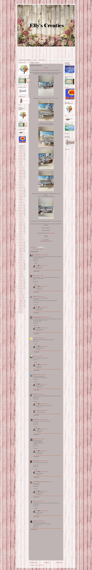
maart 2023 (20, 204)
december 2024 (21, 171)
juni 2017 (20, 309)
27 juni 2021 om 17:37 (44, 265)
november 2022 (21, 210)
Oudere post (59, 562)
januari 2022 (21, 225)
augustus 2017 (21, 306)
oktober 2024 (21, 174)
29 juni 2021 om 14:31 (44, 510)
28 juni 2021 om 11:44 (44, 364)
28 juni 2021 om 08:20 (41, 374)
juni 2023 (20, 199)
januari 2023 (21, 207)
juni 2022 (20, 217)
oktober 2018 (21, 285)
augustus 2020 (21, 251)
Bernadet (35, 374)
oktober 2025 (21, 156)
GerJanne (35, 337)
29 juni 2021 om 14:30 (44, 471)
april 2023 (20, 202)
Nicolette (34, 394)
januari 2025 (21, 170)
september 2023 (21, 194)
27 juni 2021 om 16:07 (47, 317)
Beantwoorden (35, 260)
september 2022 (21, 213)
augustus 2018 (21, 288)
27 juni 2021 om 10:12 (45, 254)
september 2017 (21, 305)
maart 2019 (20, 277)
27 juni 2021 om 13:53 (40, 296)
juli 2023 (20, 197)
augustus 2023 (21, 196)
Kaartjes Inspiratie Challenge (38, 249)
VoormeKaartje (36, 419)
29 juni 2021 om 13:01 (40, 501)
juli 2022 (20, 216)
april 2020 (20, 257)
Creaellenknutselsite (37, 254)
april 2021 (20, 239)
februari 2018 (21, 297)
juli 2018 (20, 289)
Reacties (35, 263)
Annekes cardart (41, 59)
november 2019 (21, 265)
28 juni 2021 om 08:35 (41, 394)
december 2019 (21, 263)
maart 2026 (20, 148)
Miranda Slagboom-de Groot (38, 481)
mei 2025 (20, 164)
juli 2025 (20, 161)
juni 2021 (20, 236)
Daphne (34, 296)
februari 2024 (21, 187)
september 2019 (21, 268)
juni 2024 (20, 181)
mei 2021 (20, 237)
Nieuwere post (33, 562)
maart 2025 (20, 167)
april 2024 (20, 184)
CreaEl (46, 237)
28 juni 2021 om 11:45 (44, 403)
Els (33, 356)
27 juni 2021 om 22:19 (41, 337)
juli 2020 (20, 253)
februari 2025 (21, 168)
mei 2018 (20, 292)
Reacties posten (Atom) (39, 565)
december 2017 (21, 300)
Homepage (46, 562)
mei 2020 (20, 256)
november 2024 (21, 173)
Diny (34, 275)
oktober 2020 (21, 248)
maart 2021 (20, 240)
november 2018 (21, 283)
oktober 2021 (21, 230)
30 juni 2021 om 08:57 (44, 410)
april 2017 (20, 312)
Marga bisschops (36, 460)
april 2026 (20, 147)
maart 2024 (20, 185)
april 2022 (20, 220)
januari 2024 (21, 188)
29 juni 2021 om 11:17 (48, 481)
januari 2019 (21, 280)
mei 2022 (20, 219)
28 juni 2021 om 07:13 (39, 356)
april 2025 (20, 165)
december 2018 (21, 282)
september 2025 (21, 158)
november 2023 (21, 191)
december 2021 (21, 227)
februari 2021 (21, 242)
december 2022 (21, 208)
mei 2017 (20, 311)
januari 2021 (21, 243)
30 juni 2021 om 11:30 (41, 520)
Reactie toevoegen (34, 529)
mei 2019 (20, 274)
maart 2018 (20, 295)
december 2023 (21, 190)
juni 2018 (20, 291)
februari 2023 (21, 205)
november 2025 (21, 155)
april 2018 (20, 294)
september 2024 (21, 176)
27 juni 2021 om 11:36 (39, 275)
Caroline (34, 520)
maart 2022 (20, 222)
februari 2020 (21, 260)
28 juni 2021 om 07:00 (44, 346)
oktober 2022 (21, 211)
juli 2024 (20, 179)
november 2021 (21, 228)
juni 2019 (20, 272)
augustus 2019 (21, 269)
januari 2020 (21, 262)
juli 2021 (20, 234)
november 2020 (21, 246)
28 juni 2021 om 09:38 (40, 438)
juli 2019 (20, 271)
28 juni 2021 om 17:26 (44, 460)
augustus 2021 (21, 233)
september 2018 (21, 286)
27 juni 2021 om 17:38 (44, 286)
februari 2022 (21, 223)
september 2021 (21, 231)
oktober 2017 (21, 303)
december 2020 (21, 245)
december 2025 (21, 153)
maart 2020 (20, 259)
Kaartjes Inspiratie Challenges (24, 59)
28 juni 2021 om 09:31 (43, 419)
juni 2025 (20, 162)
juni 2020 (20, 254)
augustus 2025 (21, 159)
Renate (34, 59)
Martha (34, 438)
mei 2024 (20, 182)
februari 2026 (21, 150)
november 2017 (21, 302)
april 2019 (20, 276)
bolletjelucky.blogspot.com (38, 317)
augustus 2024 (21, 178)
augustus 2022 (21, 214)
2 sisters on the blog (51, 233)
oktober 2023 (21, 193)
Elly (37, 265)
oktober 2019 (21, 266)
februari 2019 (21, 279)
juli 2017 (20, 308)
